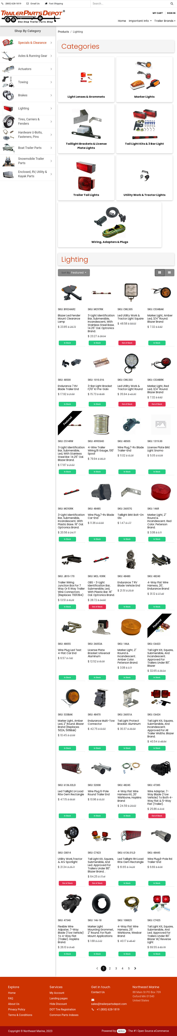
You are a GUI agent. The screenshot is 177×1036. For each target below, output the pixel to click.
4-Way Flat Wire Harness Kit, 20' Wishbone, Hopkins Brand (129, 796)
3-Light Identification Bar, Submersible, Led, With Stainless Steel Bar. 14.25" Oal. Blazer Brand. (71, 453)
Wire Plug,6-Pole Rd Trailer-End (159, 860)
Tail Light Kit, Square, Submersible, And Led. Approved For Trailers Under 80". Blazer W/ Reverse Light (160, 934)
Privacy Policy (16, 1009)
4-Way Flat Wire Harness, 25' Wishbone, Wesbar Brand (130, 931)
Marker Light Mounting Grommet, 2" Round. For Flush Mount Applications (101, 931)
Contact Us (98, 992)
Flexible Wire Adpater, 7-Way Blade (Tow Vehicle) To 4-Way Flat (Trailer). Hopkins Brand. (71, 934)
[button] (74, 272)
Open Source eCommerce (153, 1031)
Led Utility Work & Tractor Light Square (131, 316)
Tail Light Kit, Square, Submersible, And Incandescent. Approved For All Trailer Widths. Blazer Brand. (160, 728)
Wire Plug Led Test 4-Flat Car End (69, 651)
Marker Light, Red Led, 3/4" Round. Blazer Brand (158, 389)
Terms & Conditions (20, 1015)
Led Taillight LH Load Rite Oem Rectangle (71, 792)
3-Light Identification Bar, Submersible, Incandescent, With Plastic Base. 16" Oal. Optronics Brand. (71, 521)
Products (63, 31)
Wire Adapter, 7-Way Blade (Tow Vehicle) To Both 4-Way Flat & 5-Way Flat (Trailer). (160, 797)
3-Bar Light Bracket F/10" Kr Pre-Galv (100, 387)
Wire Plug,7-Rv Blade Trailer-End (131, 448)
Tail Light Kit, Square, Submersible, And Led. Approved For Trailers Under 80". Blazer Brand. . (101, 865)
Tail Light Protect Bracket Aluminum (129, 722)
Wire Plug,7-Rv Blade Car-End (101, 516)
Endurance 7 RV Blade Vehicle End (129, 584)
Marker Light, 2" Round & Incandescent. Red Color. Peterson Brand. (159, 521)
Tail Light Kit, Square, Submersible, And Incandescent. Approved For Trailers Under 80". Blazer (160, 657)
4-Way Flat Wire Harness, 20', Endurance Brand (158, 585)
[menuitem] (122, 20)
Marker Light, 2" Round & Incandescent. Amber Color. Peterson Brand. (128, 656)
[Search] (172, 3)
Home (12, 993)
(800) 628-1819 (13, 3)
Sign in (171, 13)
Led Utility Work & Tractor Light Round (130, 387)
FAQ (10, 998)
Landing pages (59, 998)
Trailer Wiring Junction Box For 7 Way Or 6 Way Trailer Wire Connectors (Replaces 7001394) (71, 589)
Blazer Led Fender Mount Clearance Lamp (69, 318)
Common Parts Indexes (64, 1015)
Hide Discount (58, 1004)
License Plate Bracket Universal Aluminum (99, 653)
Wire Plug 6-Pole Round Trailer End (99, 792)
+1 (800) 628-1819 (108, 1009)
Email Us (35, 3)
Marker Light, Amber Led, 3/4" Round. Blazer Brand (160, 318)
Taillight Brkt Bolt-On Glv (131, 516)
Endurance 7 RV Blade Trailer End (68, 387)
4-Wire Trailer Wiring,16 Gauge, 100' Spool (101, 450)
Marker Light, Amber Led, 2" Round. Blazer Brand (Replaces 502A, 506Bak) (71, 725)
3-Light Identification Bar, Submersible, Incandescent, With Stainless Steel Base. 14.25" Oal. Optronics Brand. (101, 323)
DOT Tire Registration (63, 1009)
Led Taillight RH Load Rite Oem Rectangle (131, 860)
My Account (57, 993)
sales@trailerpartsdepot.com (109, 1004)
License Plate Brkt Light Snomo (158, 448)
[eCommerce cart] (157, 13)
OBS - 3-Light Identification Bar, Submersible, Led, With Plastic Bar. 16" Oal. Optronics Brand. (101, 589)
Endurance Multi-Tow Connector (101, 722)
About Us (13, 1004)
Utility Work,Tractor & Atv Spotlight (70, 860)
